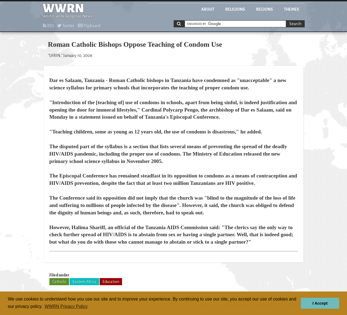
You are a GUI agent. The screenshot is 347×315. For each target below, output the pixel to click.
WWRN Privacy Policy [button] (66, 306)
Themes (291, 9)
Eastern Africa (84, 281)
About (207, 9)
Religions (235, 9)
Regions (264, 9)
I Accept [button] (319, 303)
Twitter (66, 26)
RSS (48, 26)
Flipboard (89, 26)
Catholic (59, 281)
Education (110, 281)
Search (295, 24)
